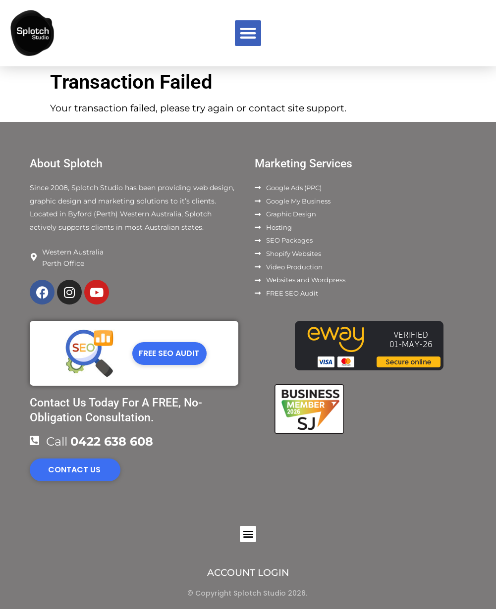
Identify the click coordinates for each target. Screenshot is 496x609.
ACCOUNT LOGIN (248, 572)
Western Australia (73, 252)
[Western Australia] (34, 257)
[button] (248, 33)
